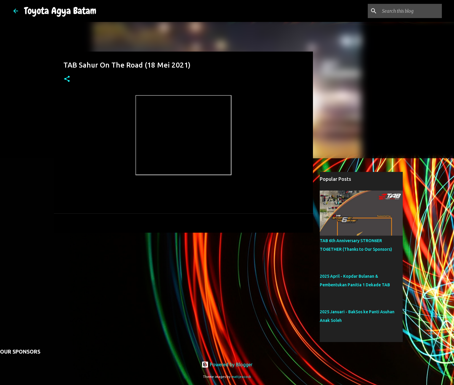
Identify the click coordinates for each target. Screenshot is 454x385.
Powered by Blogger (227, 364)
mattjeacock (241, 376)
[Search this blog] (411, 11)
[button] (67, 79)
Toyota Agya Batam (60, 11)
